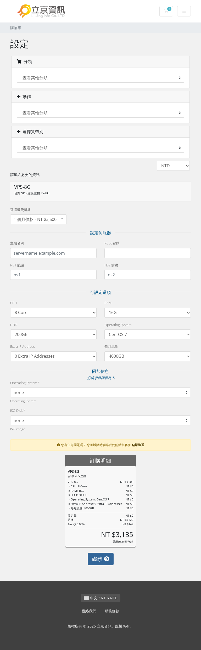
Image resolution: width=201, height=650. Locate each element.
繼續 (100, 558)
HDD (13, 324)
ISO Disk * (17, 410)
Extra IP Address (22, 346)
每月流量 (111, 346)
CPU (13, 302)
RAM (107, 302)
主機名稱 (17, 243)
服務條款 (112, 610)
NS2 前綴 (111, 265)
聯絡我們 (89, 610)
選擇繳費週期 (20, 209)
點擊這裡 (138, 445)
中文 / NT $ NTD (101, 597)
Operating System (117, 324)
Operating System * (25, 382)
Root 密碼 (111, 243)
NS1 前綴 (17, 265)
